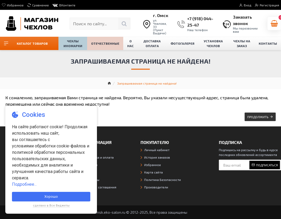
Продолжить (258, 117)
